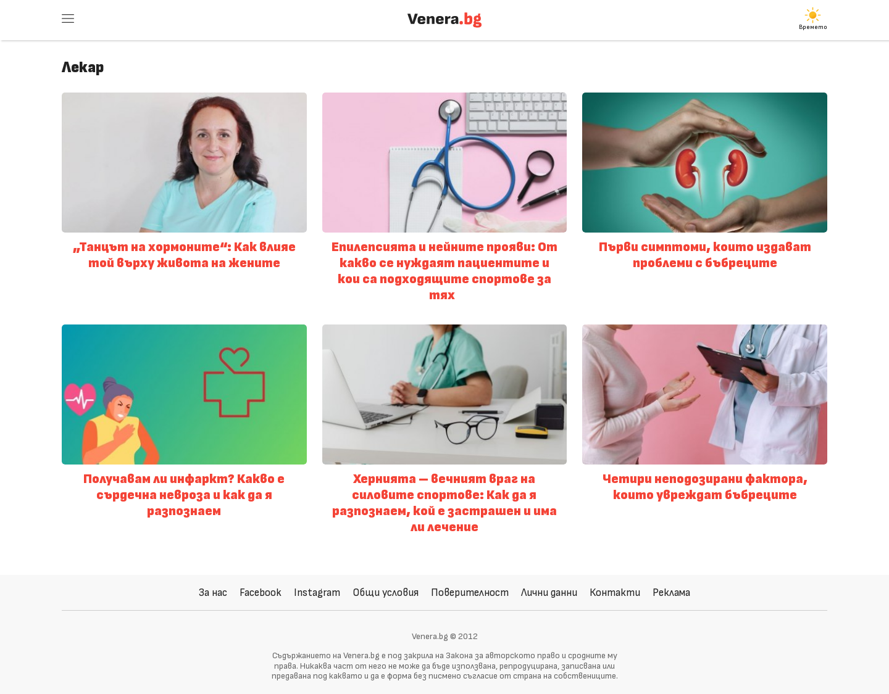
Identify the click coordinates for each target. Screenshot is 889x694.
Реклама (671, 592)
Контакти (615, 592)
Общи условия (386, 592)
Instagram (317, 592)
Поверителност (470, 592)
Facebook (261, 592)
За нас (213, 592)
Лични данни (549, 592)
